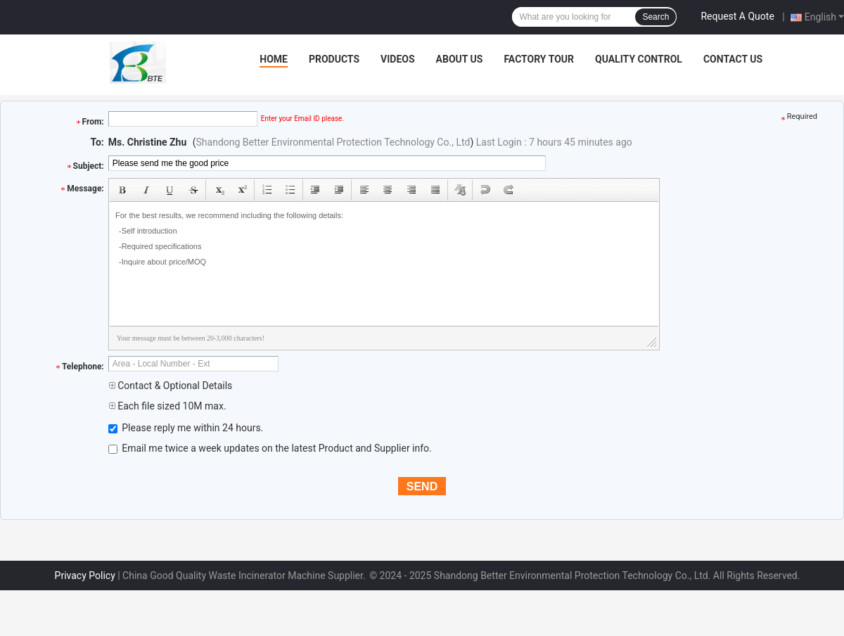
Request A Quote (737, 16)
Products (334, 59)
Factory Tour (539, 59)
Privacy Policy (85, 575)
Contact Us (732, 59)
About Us (459, 59)
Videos (398, 59)
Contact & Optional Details (170, 385)
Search (655, 17)
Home (274, 59)
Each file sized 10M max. (167, 406)
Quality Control (638, 59)
